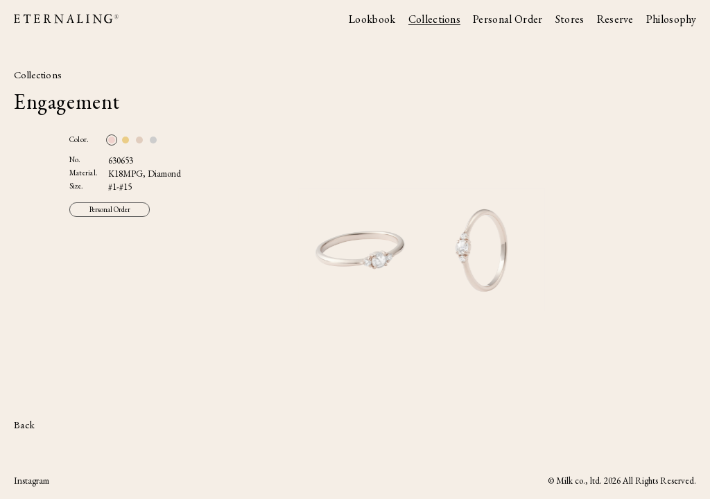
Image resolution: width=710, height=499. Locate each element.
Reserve (615, 19)
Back (24, 424)
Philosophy (671, 19)
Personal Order (507, 19)
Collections (434, 19)
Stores (570, 19)
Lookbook (372, 19)
